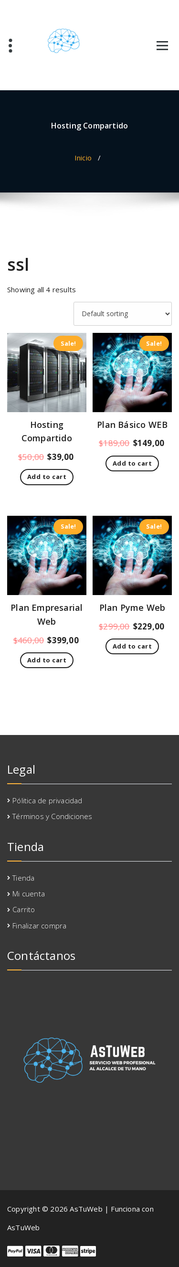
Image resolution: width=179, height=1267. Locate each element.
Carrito (23, 909)
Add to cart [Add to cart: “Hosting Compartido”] (47, 476)
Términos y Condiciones (52, 816)
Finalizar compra (39, 925)
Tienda (23, 878)
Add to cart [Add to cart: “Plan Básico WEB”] (132, 463)
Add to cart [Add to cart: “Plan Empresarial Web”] (47, 660)
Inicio (83, 157)
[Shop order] (123, 314)
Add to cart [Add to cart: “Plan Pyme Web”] (132, 646)
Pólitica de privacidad (47, 800)
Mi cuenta (28, 893)
